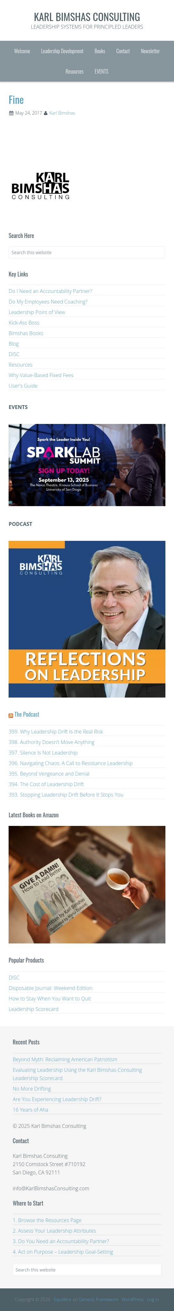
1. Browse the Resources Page (47, 1220)
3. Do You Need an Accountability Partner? (61, 1241)
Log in (153, 1299)
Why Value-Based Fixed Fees (41, 375)
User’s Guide (23, 385)
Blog (13, 343)
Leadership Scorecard (34, 1009)
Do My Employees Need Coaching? (48, 301)
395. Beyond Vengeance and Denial (49, 773)
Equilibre (62, 1299)
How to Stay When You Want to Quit (50, 998)
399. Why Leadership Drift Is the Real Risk (56, 731)
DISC (14, 354)
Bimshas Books (26, 333)
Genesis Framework (98, 1299)
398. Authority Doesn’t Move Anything (51, 742)
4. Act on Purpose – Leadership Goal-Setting (63, 1251)
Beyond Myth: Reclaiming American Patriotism (65, 1059)
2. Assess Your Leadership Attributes (54, 1230)
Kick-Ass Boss (24, 322)
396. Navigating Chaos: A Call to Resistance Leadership (71, 763)
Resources (20, 364)
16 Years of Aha (30, 1109)
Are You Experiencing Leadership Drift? (57, 1099)
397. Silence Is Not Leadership (43, 752)
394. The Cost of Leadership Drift (46, 784)
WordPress (133, 1299)
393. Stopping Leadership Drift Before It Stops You (66, 794)
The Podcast (26, 714)
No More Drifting (32, 1088)
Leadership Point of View (37, 312)
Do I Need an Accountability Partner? (50, 291)
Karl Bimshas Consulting (87, 16)
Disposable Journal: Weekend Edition (50, 988)
